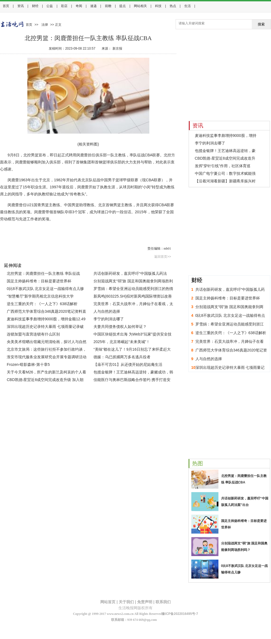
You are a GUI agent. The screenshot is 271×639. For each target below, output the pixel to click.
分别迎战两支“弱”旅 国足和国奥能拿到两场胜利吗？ (133, 282)
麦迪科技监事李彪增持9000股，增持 (225, 135)
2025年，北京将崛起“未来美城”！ (121, 342)
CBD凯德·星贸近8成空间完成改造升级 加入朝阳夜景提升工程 (45, 380)
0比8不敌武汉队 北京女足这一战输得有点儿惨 (45, 288)
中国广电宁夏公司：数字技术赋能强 (225, 173)
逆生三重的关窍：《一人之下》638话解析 (42, 304)
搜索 (261, 24)
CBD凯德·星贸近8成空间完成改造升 (225, 158)
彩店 (64, 6)
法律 (44, 25)
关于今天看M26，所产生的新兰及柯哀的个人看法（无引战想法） (46, 373)
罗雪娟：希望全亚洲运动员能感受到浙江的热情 (133, 288)
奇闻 (79, 6)
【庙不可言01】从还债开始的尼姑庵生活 (127, 364)
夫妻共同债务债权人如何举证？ (120, 326)
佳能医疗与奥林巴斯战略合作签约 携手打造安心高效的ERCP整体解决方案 (131, 380)
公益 (49, 6)
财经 (35, 6)
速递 (93, 6)
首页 (6, 6)
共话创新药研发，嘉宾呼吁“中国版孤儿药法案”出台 (130, 274)
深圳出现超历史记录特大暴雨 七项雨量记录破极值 (45, 327)
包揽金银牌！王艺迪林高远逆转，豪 (225, 151)
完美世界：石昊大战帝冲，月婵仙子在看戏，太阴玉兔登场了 (133, 305)
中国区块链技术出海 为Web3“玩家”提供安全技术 (132, 335)
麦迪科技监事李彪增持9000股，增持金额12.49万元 (46, 320)
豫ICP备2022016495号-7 (180, 614)
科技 (158, 6)
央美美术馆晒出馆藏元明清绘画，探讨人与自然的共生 (46, 343)
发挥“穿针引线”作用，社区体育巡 (222, 166)
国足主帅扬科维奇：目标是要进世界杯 (39, 281)
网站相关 (140, 6)
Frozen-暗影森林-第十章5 (28, 364)
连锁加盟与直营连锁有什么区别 (33, 334)
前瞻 (108, 6)
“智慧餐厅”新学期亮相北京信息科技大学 (40, 296)
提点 (122, 6)
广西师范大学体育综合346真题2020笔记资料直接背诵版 (46, 312)
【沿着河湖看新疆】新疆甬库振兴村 (225, 181)
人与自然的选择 (106, 311)
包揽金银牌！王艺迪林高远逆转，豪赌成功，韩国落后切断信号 (133, 373)
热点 (173, 6)
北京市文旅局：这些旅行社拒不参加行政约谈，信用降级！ (46, 350)
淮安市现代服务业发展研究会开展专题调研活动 (46, 357)
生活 (187, 6)
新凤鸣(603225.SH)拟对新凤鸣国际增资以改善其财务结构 (132, 297)
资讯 (20, 6)
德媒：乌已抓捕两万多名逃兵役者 (121, 357)
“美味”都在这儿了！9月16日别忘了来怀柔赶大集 (132, 350)
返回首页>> (162, 257)
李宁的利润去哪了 (108, 319)
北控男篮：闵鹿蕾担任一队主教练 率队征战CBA (43, 274)
